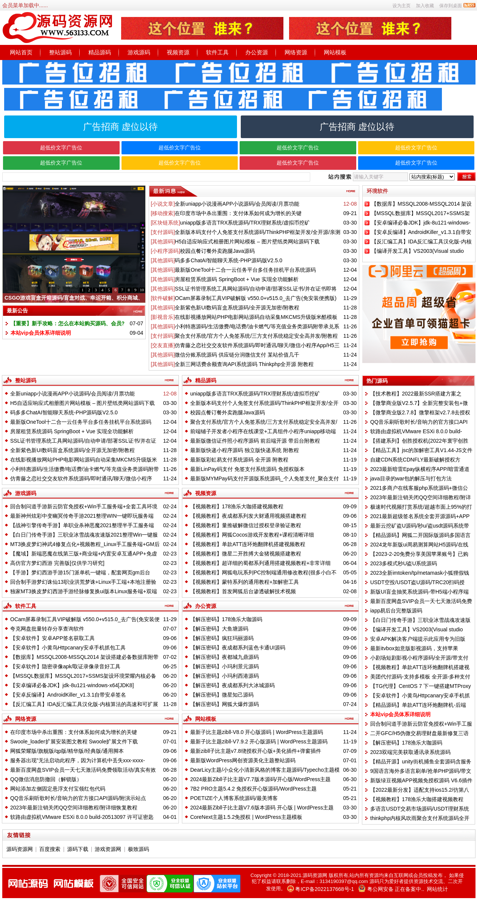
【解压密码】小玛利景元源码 (224, 666)
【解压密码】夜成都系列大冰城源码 (232, 685)
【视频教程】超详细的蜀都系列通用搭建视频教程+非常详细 (260, 563)
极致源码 (138, 849)
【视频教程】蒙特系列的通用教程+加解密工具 (244, 582)
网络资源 (296, 52)
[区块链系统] (165, 223)
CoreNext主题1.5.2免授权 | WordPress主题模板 (246, 817)
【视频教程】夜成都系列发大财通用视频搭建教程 (248, 516)
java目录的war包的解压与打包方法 (411, 478)
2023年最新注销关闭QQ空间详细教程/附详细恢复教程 (73, 808)
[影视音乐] (163, 317)
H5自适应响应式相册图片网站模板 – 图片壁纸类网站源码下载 (247, 241)
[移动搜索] (163, 213)
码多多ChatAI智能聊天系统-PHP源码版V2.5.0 (228, 260)
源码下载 (77, 849)
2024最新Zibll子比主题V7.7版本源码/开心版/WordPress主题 (260, 779)
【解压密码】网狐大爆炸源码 (224, 704)
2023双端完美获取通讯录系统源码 (410, 752)
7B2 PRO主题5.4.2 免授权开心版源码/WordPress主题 (253, 789)
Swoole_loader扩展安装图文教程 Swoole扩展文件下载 (74, 741)
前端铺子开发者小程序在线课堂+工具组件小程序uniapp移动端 (263, 431)
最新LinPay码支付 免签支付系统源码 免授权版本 (247, 469)
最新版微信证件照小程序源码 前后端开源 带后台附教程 (255, 441)
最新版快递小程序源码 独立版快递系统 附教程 (244, 450)
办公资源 (256, 52)
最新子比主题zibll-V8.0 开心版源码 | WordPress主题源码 (256, 732)
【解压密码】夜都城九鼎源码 (224, 657)
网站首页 (21, 52)
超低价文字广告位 (61, 148)
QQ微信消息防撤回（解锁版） (46, 779)
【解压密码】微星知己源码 (222, 695)
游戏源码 (139, 52)
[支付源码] (163, 232)
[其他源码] (163, 241)
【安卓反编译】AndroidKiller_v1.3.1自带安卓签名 (68, 695)
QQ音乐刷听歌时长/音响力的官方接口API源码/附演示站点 (78, 798)
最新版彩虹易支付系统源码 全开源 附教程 (239, 460)
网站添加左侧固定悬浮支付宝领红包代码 (57, 789)
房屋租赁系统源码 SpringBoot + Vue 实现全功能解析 (236, 279)
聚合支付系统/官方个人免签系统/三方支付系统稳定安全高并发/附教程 (256, 336)
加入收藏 (425, 5)
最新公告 (17, 311)
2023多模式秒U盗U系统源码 (403, 563)
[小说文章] (163, 204)
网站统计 (437, 889)
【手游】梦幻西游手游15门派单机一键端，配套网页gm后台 (80, 572)
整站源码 (60, 52)
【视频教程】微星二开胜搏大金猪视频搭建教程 (245, 554)
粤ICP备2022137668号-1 (324, 889)
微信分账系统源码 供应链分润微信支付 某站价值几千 (237, 355)
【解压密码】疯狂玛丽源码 (222, 638)
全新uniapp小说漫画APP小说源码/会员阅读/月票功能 (237, 204)
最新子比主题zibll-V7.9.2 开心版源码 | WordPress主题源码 (259, 741)
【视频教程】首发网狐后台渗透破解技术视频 (243, 591)
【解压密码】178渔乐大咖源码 (226, 619)
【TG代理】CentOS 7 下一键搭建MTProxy (420, 686)
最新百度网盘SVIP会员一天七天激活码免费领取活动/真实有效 (83, 770)
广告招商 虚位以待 (120, 127)
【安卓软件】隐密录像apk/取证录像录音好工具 (65, 666)
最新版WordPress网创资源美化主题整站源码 (242, 760)
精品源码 (99, 52)
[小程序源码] (165, 251)
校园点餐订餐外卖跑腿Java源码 (217, 251)
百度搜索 (49, 849)
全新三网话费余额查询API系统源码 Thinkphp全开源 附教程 (244, 364)
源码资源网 (19, 849)
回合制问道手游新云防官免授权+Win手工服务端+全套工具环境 (83, 506)
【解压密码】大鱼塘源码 (219, 629)
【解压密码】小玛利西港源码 (224, 676)
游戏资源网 (108, 849)
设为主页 (401, 5)
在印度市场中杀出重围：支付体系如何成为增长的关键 (238, 213)
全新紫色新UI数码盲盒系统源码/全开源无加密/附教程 (237, 308)
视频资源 (178, 52)
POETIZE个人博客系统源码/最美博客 (234, 798)
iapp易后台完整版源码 (396, 611)
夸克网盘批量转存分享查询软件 (47, 629)
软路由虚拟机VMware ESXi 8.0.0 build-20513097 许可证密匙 (82, 817)
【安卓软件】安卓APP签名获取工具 (52, 638)
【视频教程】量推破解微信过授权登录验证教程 (245, 525)
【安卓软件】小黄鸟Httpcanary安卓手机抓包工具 (68, 648)
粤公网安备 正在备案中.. (396, 889)
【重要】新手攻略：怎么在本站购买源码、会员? (68, 323)
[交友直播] (163, 345)
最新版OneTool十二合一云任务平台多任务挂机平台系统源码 (245, 270)
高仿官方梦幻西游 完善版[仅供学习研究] (57, 563)
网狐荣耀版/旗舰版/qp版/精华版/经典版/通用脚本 (67, 751)
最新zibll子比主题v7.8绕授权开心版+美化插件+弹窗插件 (255, 751)
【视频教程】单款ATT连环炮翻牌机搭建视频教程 (247, 544)
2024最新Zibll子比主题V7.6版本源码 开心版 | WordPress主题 (262, 808)
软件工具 (217, 52)
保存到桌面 (450, 5)
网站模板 (335, 52)
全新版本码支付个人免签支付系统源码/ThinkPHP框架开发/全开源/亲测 (257, 232)
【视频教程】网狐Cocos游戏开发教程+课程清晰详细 (252, 535)
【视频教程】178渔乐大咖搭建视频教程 (236, 506)
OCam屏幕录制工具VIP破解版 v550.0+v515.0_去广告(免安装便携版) (255, 298)
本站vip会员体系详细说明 (41, 333)
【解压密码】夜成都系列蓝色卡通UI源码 (237, 648)
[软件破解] (163, 298)
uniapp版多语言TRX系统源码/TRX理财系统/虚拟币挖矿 (245, 223)
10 (142, 290)
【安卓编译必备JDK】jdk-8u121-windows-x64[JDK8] (72, 685)
